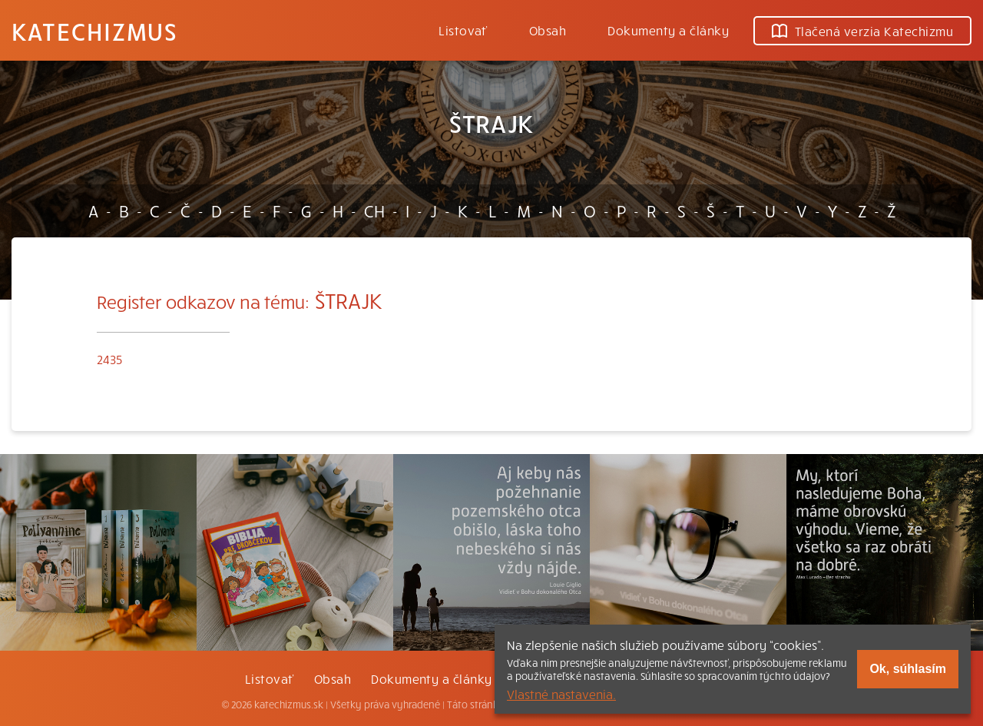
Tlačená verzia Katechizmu (862, 30)
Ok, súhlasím (907, 668)
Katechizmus (94, 30)
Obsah (547, 30)
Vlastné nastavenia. (561, 693)
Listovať (463, 30)
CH (374, 210)
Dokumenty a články (668, 30)
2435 (109, 358)
